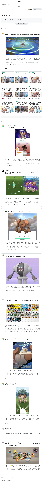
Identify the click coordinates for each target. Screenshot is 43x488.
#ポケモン (6, 64)
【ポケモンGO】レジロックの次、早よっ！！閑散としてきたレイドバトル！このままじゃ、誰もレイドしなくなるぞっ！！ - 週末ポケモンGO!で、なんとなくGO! (35, 89)
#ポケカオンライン (14, 331)
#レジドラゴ (17, 333)
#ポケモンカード (8, 331)
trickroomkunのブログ (8, 428)
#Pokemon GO (12, 204)
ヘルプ (10, 478)
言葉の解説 (4, 11)
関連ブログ (16, 11)
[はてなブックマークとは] (8, 69)
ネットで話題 (10, 11)
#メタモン (15, 64)
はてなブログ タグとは (4, 478)
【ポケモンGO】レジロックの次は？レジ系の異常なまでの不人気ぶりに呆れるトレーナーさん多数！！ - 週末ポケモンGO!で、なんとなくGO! (8, 103)
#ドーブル (11, 64)
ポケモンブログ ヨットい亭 (9, 125)
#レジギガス (7, 333)
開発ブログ (13, 478)
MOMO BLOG (7, 170)
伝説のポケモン (14, 21)
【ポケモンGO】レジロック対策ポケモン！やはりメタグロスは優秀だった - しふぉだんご (21, 103)
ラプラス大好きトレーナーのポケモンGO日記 (12, 442)
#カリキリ (21, 204)
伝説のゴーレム (26, 21)
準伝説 (20, 21)
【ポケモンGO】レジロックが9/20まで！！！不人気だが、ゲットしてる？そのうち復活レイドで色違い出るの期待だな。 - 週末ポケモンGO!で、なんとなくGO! (8, 89)
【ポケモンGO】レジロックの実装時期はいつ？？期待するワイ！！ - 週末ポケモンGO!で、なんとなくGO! (35, 103)
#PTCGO (20, 331)
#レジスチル (21, 293)
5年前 (15, 338)
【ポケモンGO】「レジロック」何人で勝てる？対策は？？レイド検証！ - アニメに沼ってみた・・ (21, 89)
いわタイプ (13, 19)
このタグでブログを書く (37, 9)
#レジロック (19, 64)
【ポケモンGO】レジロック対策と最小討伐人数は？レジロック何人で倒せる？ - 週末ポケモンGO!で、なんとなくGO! (8, 75)
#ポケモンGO (7, 165)
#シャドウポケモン (18, 165)
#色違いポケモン (13, 249)
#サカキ (25, 204)
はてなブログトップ (19, 478)
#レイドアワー (17, 378)
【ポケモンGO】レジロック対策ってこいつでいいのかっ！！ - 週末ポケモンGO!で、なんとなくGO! (35, 75)
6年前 (20, 442)
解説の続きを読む (21, 23)
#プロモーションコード (14, 293)
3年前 (15, 125)
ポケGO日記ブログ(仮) (8, 254)
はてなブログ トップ (5, 4)
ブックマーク (4, 72)
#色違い (17, 204)
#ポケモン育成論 (8, 437)
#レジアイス (26, 293)
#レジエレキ (12, 333)
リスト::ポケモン (5, 19)
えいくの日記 (7, 209)
